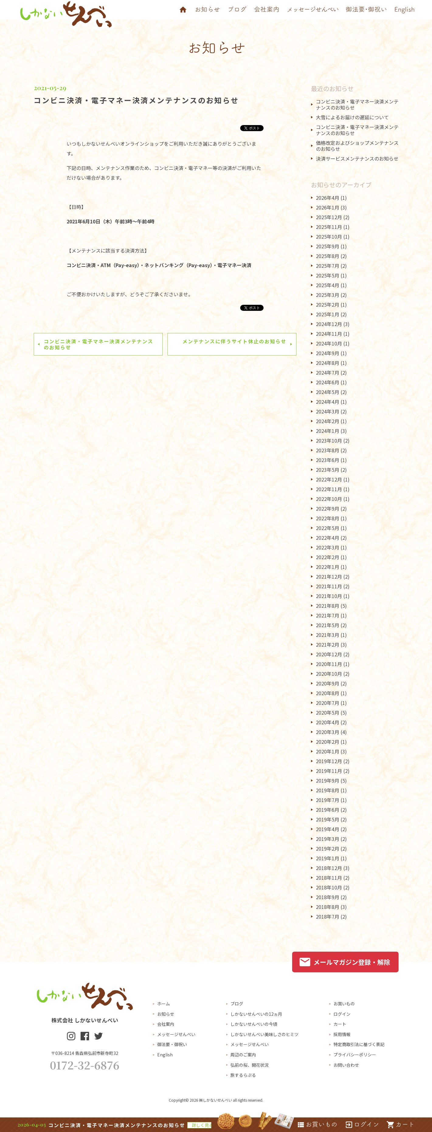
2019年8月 (327, 790)
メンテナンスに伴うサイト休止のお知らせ (234, 341)
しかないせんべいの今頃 (253, 1024)
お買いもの (344, 1004)
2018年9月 (327, 897)
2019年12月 (329, 761)
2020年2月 (327, 741)
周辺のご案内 (243, 1055)
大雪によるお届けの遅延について (352, 117)
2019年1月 (327, 858)
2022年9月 (327, 508)
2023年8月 (327, 450)
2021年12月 (329, 576)
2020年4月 (327, 722)
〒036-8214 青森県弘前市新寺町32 (84, 1053)
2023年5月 (327, 469)
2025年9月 (327, 246)
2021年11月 (329, 586)
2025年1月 (327, 314)
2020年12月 (329, 654)
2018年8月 (327, 906)
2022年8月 (327, 518)
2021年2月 (327, 644)
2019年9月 (327, 780)
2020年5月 (327, 712)
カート (340, 1024)
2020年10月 (329, 673)
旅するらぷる (243, 1075)
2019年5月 (327, 819)
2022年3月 (327, 547)
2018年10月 (329, 887)
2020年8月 (327, 693)
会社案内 (165, 1024)
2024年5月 (327, 392)
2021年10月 (329, 596)
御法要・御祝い (172, 1044)
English (165, 1055)
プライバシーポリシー (355, 1055)
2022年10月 (329, 498)
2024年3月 (327, 411)
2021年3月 (327, 634)
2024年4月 (327, 401)
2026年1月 (327, 207)
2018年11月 (329, 877)
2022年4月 (327, 537)
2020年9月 (327, 683)
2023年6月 (327, 460)
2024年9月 (327, 353)
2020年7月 (327, 702)
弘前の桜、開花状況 (249, 1065)
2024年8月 (327, 362)
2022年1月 (327, 566)
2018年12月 (329, 868)
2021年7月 (327, 615)
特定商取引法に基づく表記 (359, 1044)
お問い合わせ (346, 1065)
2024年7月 (327, 372)
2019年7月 (327, 800)
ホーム (163, 1004)
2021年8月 (327, 605)
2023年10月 (329, 440)
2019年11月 (329, 770)
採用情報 (342, 1034)
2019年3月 (327, 838)
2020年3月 (327, 732)
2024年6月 (327, 382)
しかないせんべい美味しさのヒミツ (264, 1034)
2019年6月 (327, 809)
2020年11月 (329, 664)
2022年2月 (327, 557)
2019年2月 (327, 848)
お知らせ (165, 1014)
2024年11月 (329, 333)
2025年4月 (327, 285)
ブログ (236, 1004)
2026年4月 (327, 197)
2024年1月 (327, 430)
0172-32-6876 (84, 1065)
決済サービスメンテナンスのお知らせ (357, 158)
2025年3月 (327, 294)
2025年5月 (327, 275)
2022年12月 (329, 479)
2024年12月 (329, 324)
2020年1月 (327, 751)
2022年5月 (327, 528)
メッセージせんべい (176, 1034)
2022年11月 (329, 489)
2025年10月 (329, 236)
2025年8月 (327, 256)
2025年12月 (329, 217)
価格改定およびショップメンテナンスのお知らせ (357, 145)
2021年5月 (327, 625)
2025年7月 (327, 265)
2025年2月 (327, 304)
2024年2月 (327, 421)
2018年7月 (327, 916)
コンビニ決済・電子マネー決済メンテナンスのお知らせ (136, 100)
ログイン (342, 1014)
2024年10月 (329, 343)
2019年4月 (327, 829)
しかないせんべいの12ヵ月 (256, 1014)
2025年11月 (329, 226)
